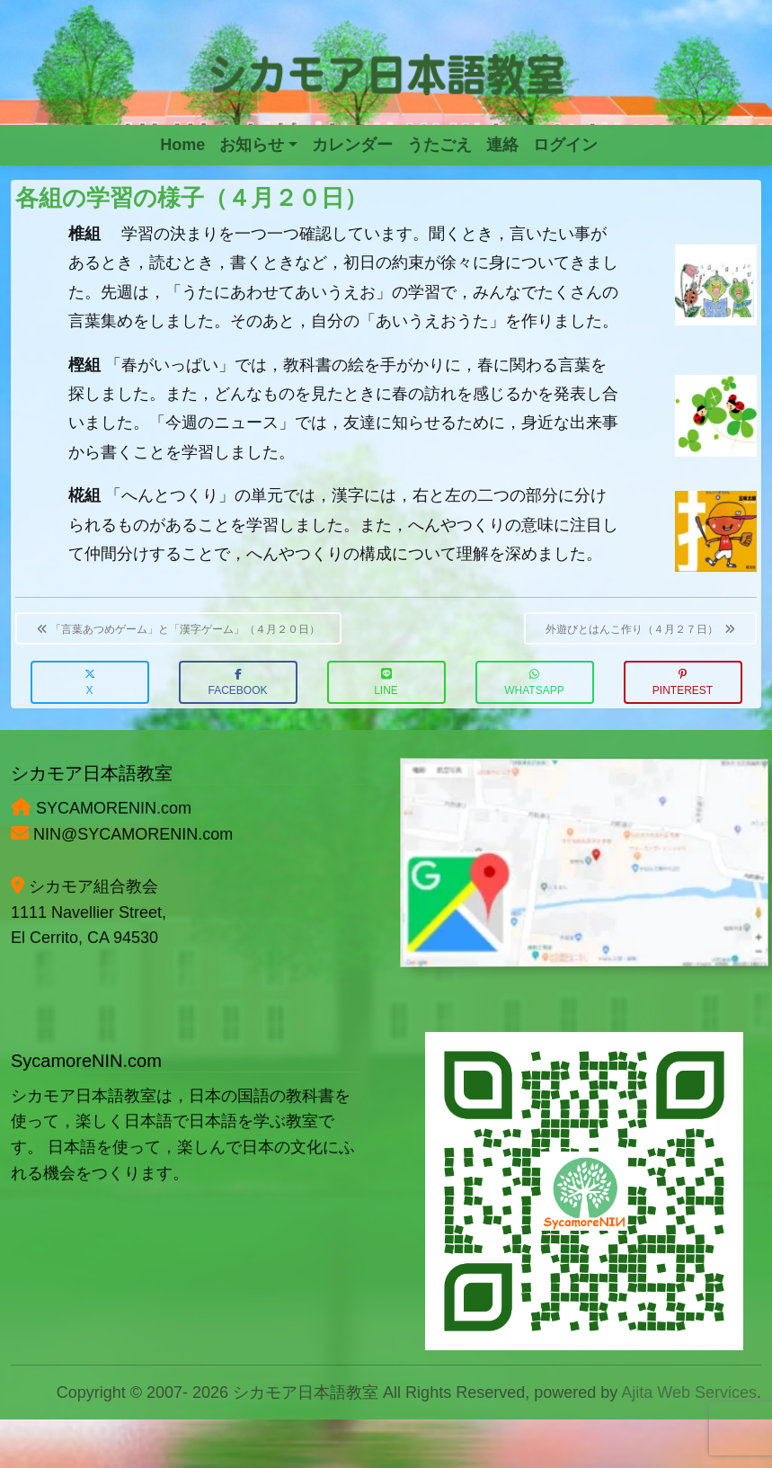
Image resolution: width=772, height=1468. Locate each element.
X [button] (89, 683)
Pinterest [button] (682, 683)
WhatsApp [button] (533, 683)
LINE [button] (386, 683)
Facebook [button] (237, 683)
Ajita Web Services (689, 1392)
